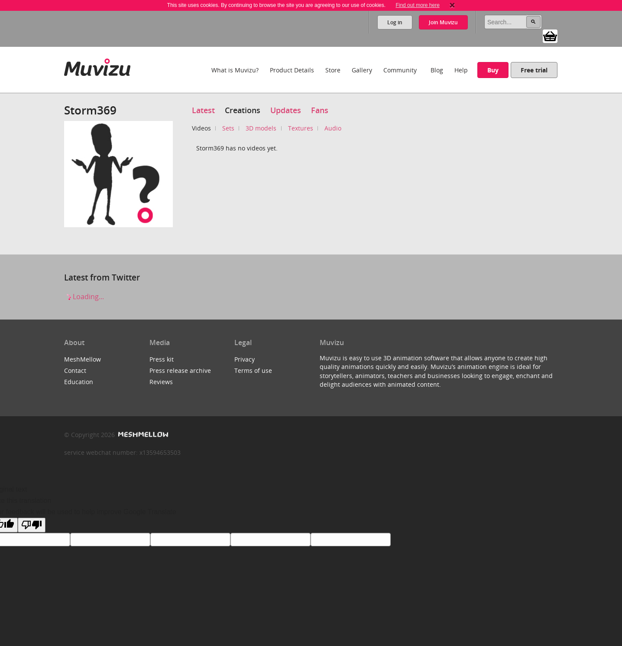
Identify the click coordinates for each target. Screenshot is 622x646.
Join (443, 22)
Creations (242, 110)
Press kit (161, 359)
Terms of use (253, 370)
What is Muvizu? (235, 70)
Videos (201, 128)
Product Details (292, 70)
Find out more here (417, 5)
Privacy (244, 359)
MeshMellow (82, 359)
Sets (228, 128)
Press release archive (180, 370)
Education (78, 382)
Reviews (161, 382)
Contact (75, 370)
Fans (319, 110)
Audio (332, 128)
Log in (394, 22)
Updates (285, 110)
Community (400, 70)
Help (461, 70)
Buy (493, 70)
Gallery (362, 70)
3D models (261, 128)
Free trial (534, 70)
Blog (437, 70)
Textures (300, 128)
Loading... (84, 296)
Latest (203, 110)
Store (332, 70)
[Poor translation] (31, 525)
